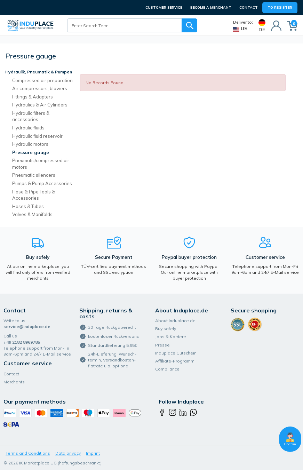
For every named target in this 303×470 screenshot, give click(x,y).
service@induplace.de (26, 326)
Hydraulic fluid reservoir (37, 136)
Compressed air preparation (42, 80)
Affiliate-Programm (174, 361)
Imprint (93, 453)
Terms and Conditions (28, 453)
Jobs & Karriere (170, 336)
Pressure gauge (30, 152)
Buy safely (165, 328)
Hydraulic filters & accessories (30, 116)
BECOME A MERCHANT (210, 7)
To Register (280, 7)
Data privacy (68, 453)
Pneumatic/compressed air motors (40, 164)
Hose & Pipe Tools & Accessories (33, 195)
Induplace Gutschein (176, 353)
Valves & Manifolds (32, 214)
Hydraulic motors (30, 144)
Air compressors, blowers (39, 88)
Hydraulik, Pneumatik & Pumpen (38, 71)
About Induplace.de (175, 320)
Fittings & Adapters (32, 96)
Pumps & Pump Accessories (42, 183)
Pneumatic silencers (33, 175)
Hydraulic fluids (28, 127)
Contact (248, 7)
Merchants (14, 381)
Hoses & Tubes (28, 206)
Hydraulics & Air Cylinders (39, 104)
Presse (162, 345)
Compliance (167, 369)
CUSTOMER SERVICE (163, 7)
